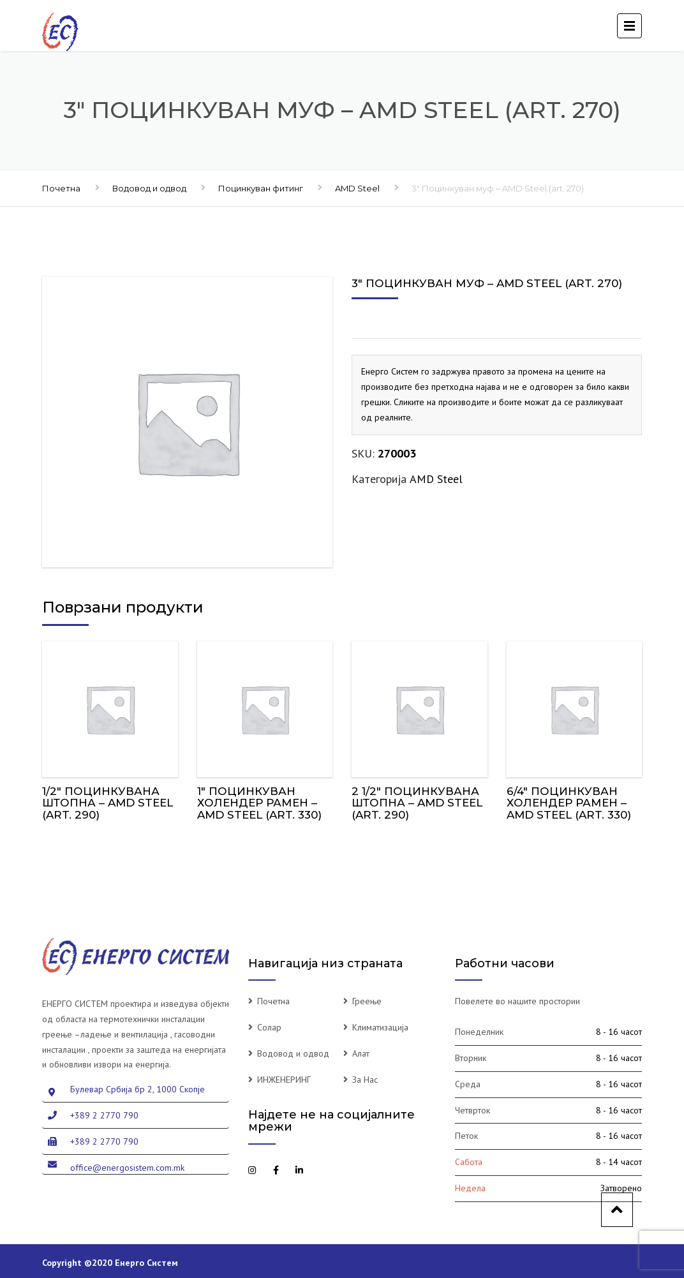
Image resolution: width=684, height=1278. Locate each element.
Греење (367, 1001)
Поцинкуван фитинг (260, 188)
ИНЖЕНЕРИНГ (284, 1079)
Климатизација (380, 1027)
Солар (269, 1027)
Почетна (61, 188)
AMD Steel (357, 188)
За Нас (365, 1079)
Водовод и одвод (149, 188)
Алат (360, 1053)
